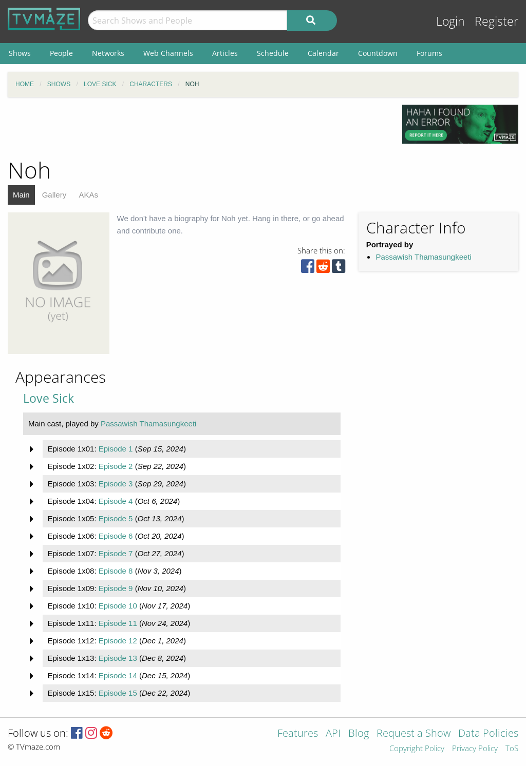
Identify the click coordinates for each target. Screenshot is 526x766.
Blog (358, 734)
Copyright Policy (416, 748)
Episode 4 (116, 501)
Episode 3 (116, 483)
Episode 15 (118, 693)
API (333, 734)
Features (297, 734)
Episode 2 (116, 466)
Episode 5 (116, 518)
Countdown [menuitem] (378, 53)
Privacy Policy (475, 748)
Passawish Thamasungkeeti (423, 256)
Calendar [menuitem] (323, 53)
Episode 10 (118, 605)
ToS (511, 748)
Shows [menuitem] (20, 53)
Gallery (54, 194)
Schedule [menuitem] (273, 53)
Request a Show (413, 734)
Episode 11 (118, 623)
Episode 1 (116, 448)
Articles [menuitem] (225, 53)
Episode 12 (118, 640)
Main (21, 194)
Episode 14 (118, 675)
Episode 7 (116, 553)
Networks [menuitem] (108, 53)
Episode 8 (116, 570)
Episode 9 (116, 588)
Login (450, 21)
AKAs (88, 194)
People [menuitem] (61, 53)
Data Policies (488, 734)
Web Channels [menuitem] (168, 53)
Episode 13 (118, 658)
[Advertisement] (197, 128)
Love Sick (48, 398)
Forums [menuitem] (429, 53)
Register (496, 21)
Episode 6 (116, 536)
